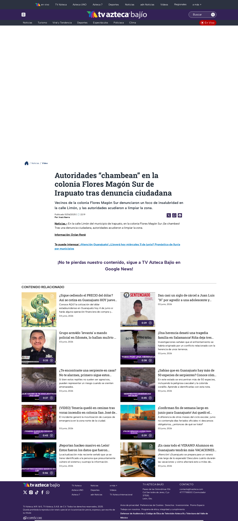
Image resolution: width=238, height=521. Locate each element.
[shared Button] (174, 215)
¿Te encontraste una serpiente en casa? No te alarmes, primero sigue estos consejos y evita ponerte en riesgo (87, 372)
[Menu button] (35, 15)
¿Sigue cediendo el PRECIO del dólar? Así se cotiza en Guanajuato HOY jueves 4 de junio (88, 297)
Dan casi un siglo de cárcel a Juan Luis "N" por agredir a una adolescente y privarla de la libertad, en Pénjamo (186, 297)
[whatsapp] (47, 493)
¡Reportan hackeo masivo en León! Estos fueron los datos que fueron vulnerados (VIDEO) (84, 447)
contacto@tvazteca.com (191, 489)
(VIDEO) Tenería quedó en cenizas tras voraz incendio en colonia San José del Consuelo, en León (87, 410)
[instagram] (31, 493)
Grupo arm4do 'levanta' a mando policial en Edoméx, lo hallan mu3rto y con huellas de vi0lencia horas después (88, 335)
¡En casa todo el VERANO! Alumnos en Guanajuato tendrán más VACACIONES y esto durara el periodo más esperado (186, 447)
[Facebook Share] (180, 215)
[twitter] (25, 493)
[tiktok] (36, 493)
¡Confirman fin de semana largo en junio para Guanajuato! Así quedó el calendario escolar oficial (184, 410)
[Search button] (213, 14)
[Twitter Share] (169, 215)
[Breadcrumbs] (27, 163)
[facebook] (42, 493)
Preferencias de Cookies (152, 505)
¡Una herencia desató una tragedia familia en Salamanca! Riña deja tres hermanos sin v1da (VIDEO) (185, 335)
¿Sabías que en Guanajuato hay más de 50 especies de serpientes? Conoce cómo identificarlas (187, 372)
